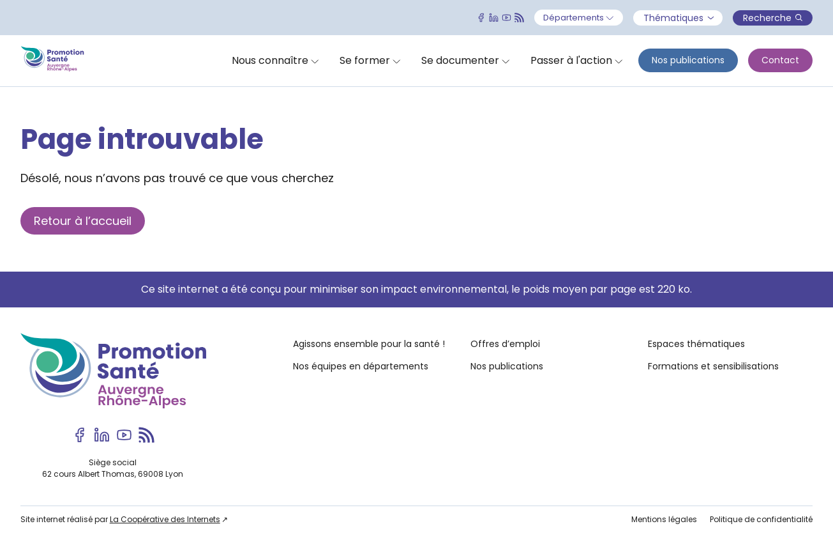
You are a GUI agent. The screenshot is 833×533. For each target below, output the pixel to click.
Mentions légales (664, 519)
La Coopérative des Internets (165, 519)
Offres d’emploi (505, 343)
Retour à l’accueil (82, 221)
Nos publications (688, 60)
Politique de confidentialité (761, 519)
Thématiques (678, 18)
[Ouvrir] (578, 18)
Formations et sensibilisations (713, 366)
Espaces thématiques (696, 343)
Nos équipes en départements (360, 366)
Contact (780, 60)
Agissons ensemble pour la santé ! (369, 343)
